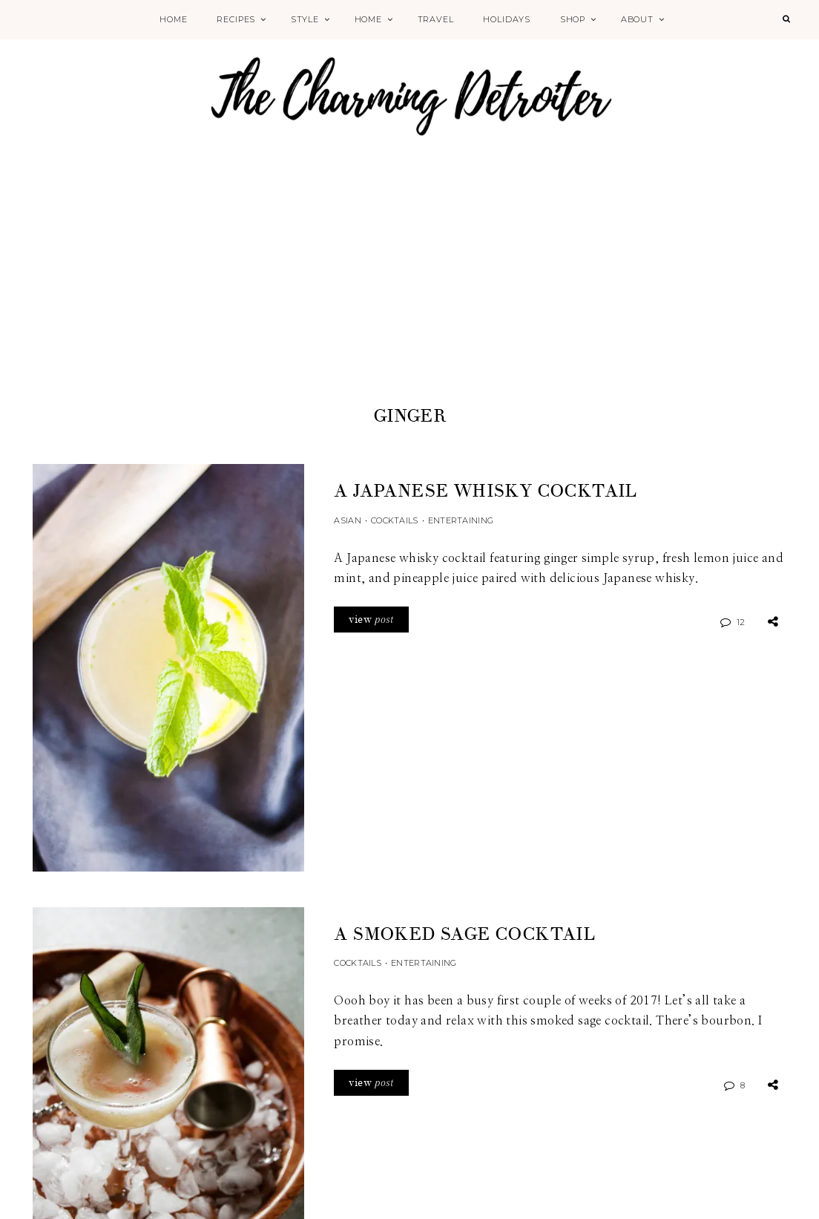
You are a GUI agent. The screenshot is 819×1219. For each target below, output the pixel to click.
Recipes (236, 19)
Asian (347, 520)
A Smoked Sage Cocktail (464, 934)
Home (173, 19)
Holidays (506, 19)
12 (741, 622)
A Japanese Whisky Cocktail (485, 491)
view (371, 619)
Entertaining (460, 520)
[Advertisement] (409, 291)
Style (305, 19)
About (637, 19)
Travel (436, 19)
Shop (572, 19)
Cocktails (394, 520)
